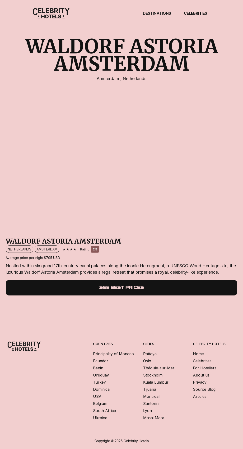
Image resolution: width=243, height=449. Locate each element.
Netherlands (134, 78)
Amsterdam (108, 78)
